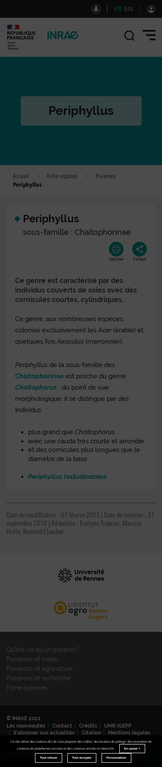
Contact (62, 726)
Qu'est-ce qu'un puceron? (42, 649)
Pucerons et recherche (38, 678)
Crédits (88, 726)
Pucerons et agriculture (39, 668)
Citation (91, 733)
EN (128, 9)
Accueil (21, 176)
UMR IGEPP (117, 726)
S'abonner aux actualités (44, 733)
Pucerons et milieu (32, 659)
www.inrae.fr (22, 754)
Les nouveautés (25, 726)
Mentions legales (129, 733)
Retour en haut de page (156, 761)
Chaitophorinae (39, 376)
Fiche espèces (62, 176)
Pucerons (106, 176)
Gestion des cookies (128, 740)
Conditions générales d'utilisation (55, 740)
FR (118, 9)
